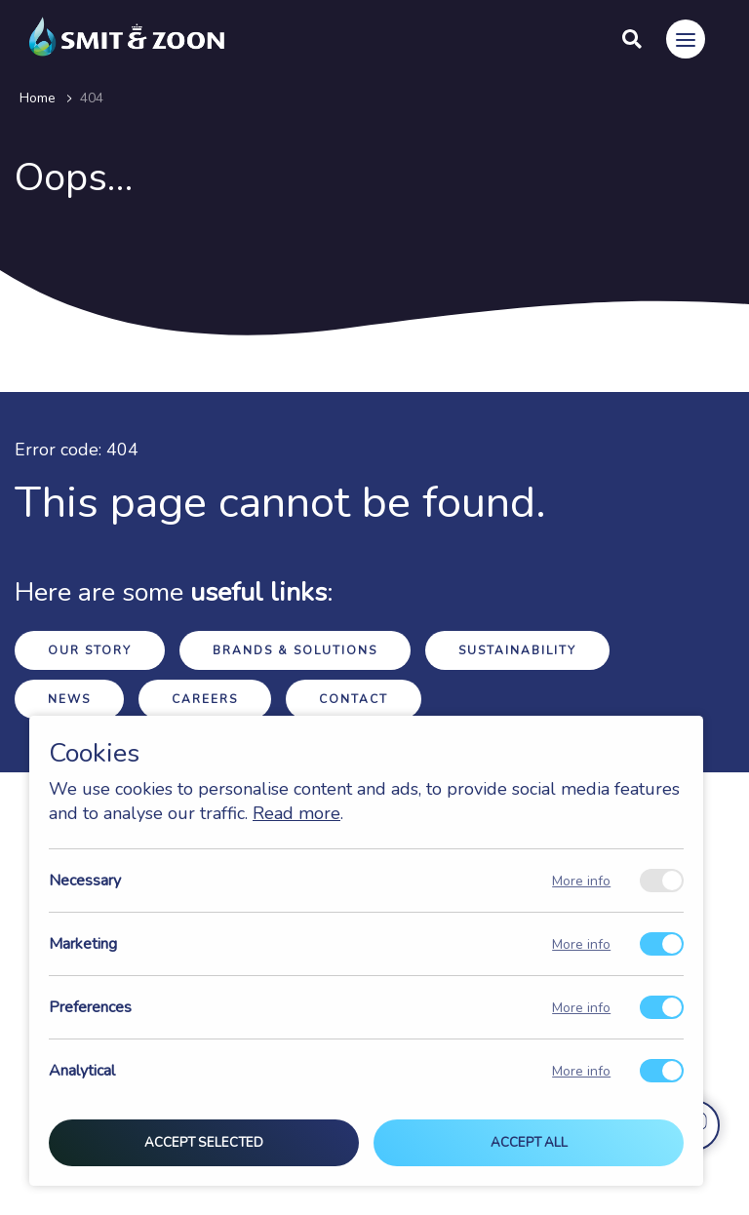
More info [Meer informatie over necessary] (581, 881)
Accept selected (203, 1143)
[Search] (632, 39)
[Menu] (685, 39)
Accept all (529, 1143)
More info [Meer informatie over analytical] (581, 1071)
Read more (296, 813)
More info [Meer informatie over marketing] (581, 944)
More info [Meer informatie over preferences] (581, 1008)
